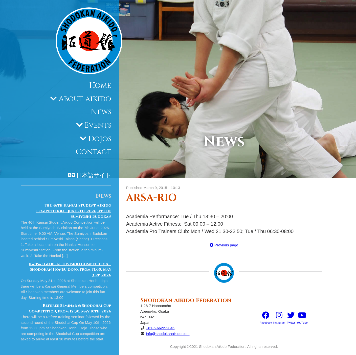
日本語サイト (93, 175)
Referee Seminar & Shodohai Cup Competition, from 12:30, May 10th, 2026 (70, 308)
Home (100, 86)
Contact (93, 152)
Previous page (224, 245)
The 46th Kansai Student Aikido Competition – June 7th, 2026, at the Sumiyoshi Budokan (73, 211)
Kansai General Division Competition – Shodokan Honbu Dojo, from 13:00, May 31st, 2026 (70, 269)
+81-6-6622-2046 (160, 328)
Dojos (99, 139)
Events (98, 125)
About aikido (85, 99)
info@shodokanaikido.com (167, 333)
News (101, 112)
